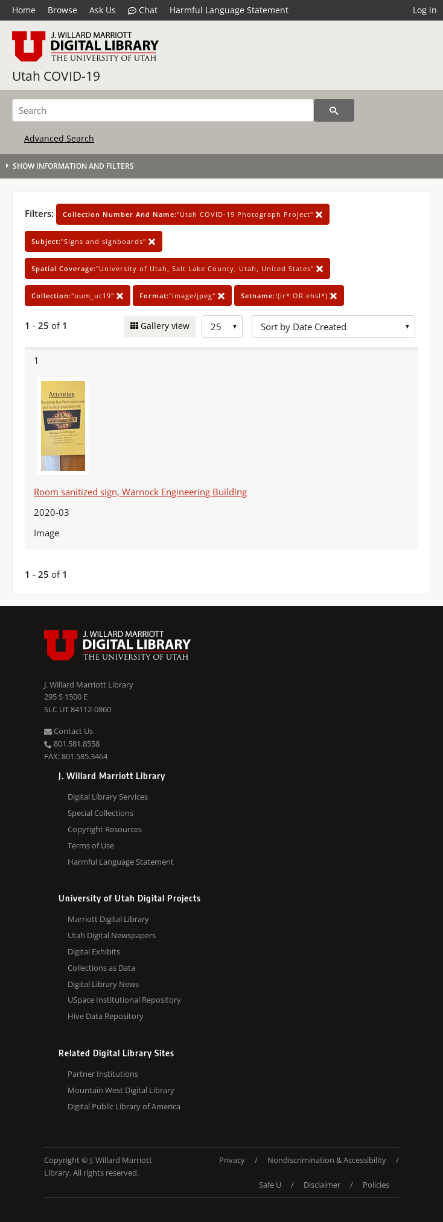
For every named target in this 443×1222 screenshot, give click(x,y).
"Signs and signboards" (93, 241)
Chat (143, 10)
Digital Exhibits (94, 951)
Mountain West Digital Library (121, 1090)
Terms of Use (91, 845)
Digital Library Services (108, 796)
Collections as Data (101, 967)
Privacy (232, 1160)
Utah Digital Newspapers (112, 935)
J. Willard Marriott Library (88, 684)
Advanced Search (59, 138)
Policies (376, 1184)
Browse (62, 10)
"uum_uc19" (77, 295)
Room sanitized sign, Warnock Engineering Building (140, 492)
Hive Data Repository (106, 1015)
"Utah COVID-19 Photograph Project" (193, 214)
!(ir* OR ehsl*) (289, 295)
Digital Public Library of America (124, 1106)
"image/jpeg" (182, 295)
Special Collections (100, 812)
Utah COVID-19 (56, 75)
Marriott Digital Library (108, 918)
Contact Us (68, 730)
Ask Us (102, 10)
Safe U (270, 1184)
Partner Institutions (103, 1073)
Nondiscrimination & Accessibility (326, 1160)
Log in (425, 10)
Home (24, 10)
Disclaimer (322, 1184)
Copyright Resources (105, 829)
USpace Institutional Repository (124, 999)
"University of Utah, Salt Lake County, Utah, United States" (177, 268)
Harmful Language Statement (229, 10)
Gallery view (164, 325)
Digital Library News (103, 984)
